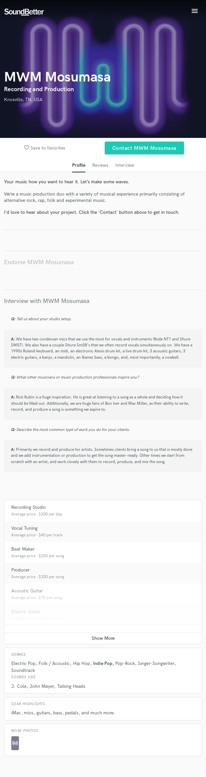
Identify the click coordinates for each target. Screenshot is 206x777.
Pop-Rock (125, 663)
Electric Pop (23, 663)
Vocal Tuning (24, 528)
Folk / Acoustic (54, 663)
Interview (124, 165)
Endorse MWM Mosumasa (39, 262)
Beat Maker (23, 549)
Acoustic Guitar (27, 591)
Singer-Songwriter (156, 663)
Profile (78, 165)
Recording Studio (28, 507)
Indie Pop (102, 663)
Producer (20, 570)
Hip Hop (81, 663)
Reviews (100, 165)
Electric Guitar (26, 612)
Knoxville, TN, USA (23, 99)
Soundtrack (23, 670)
